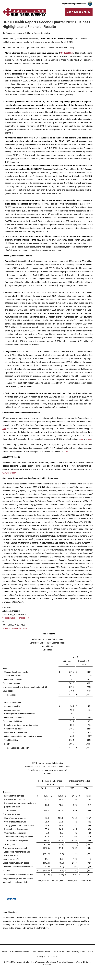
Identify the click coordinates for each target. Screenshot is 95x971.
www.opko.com (9, 473)
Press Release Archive (19, 951)
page (81, 439)
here (4, 428)
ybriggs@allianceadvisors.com (15, 618)
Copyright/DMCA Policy (82, 951)
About (4, 951)
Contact (54, 956)
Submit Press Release (40, 951)
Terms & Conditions (61, 951)
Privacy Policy (43, 956)
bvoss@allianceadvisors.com (15, 628)
